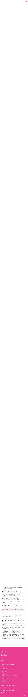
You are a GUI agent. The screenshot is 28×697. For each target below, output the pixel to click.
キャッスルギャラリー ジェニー (6, 682)
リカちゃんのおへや (4, 678)
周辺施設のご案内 (4, 655)
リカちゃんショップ (4, 674)
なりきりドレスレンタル (5, 671)
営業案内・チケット (4, 651)
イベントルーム (3, 672)
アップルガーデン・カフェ (5, 668)
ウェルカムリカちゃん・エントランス (7, 669)
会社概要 (2, 660)
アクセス (2, 652)
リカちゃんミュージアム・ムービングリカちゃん (9, 675)
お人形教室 (3, 681)
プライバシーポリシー (4, 661)
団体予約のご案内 (4, 654)
